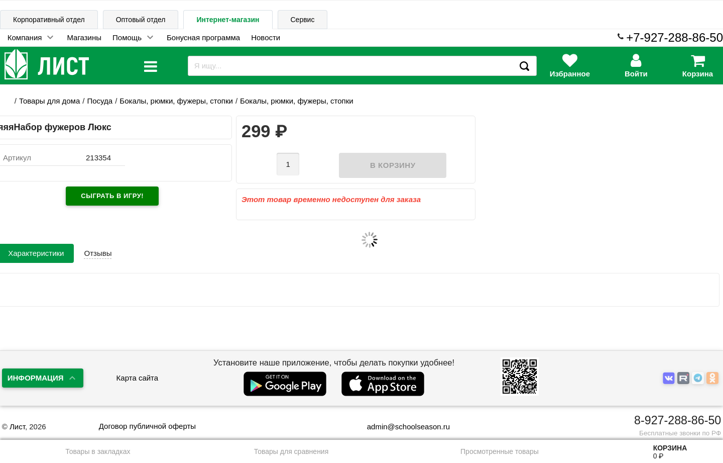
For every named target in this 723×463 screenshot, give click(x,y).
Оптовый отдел (141, 20)
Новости (265, 37)
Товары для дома (49, 101)
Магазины (84, 37)
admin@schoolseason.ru (402, 426)
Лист (17, 426)
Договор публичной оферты (147, 426)
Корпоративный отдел (49, 20)
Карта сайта (137, 378)
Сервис (303, 20)
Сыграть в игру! (112, 196)
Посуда (99, 101)
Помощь (127, 37)
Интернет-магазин (227, 20)
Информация (36, 378)
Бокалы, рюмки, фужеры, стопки (176, 101)
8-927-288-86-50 (677, 420)
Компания (25, 37)
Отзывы (97, 253)
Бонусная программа (203, 37)
